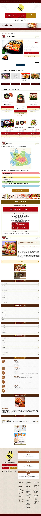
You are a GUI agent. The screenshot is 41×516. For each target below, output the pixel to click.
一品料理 (35, 499)
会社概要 (38, 2)
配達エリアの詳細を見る (20, 190)
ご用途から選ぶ (13, 31)
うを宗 (19, 514)
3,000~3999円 (28, 506)
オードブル (3, 347)
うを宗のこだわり (13, 29)
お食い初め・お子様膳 (5, 352)
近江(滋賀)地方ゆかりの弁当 (36, 492)
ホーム (3, 33)
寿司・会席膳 (4, 342)
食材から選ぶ (35, 481)
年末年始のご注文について (6, 420)
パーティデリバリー (4, 302)
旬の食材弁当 (4, 332)
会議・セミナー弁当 (4, 290)
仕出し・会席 (36, 31)
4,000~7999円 (4, 317)
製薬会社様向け (4, 292)
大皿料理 (27, 495)
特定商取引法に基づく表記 (21, 502)
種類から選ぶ (35, 490)
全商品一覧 (5, 31)
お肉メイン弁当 (4, 325)
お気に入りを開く (20, 261)
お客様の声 (28, 29)
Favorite (31, 56)
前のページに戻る (21, 64)
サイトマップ (27, 2)
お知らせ (19, 493)
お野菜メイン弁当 (36, 486)
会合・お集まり (4, 297)
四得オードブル (4, 340)
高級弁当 (28, 31)
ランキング (20, 487)
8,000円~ (3, 319)
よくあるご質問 (33, 2)
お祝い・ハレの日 (4, 283)
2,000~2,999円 (4, 312)
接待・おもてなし (28, 487)
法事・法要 (3, 285)
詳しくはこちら (6, 111)
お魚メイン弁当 (4, 327)
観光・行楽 (28, 492)
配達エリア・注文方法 (20, 29)
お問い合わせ (20, 492)
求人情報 (19, 496)
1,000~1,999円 (4, 310)
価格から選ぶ (20, 31)
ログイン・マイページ (21, 500)
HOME (5, 29)
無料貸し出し (4, 354)
